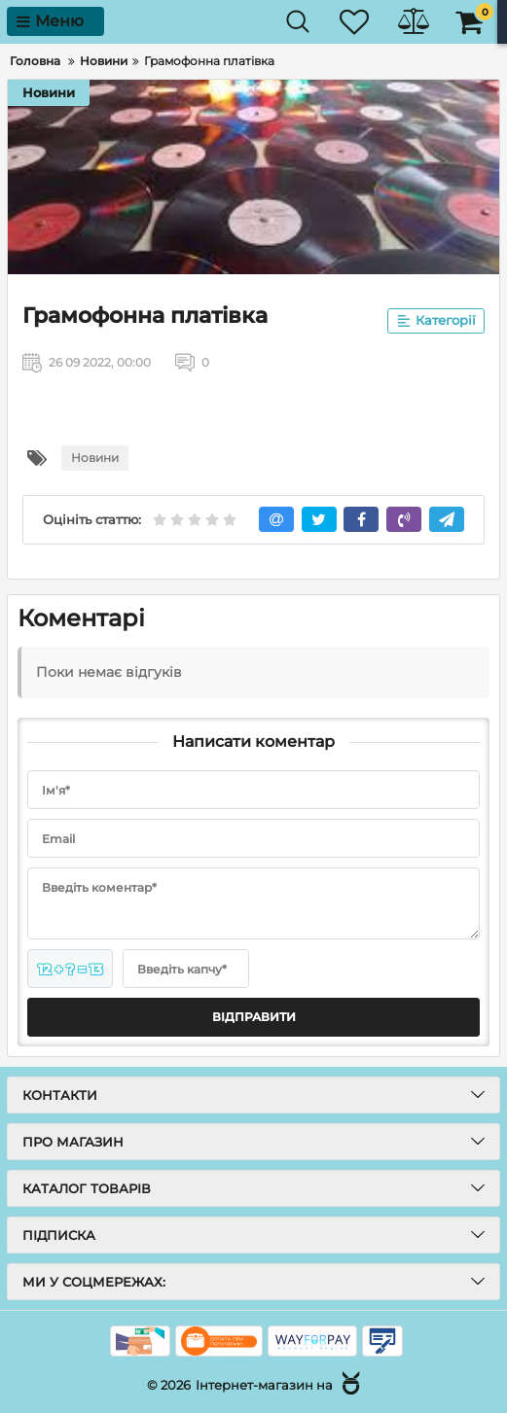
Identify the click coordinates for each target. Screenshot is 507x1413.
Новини (48, 92)
